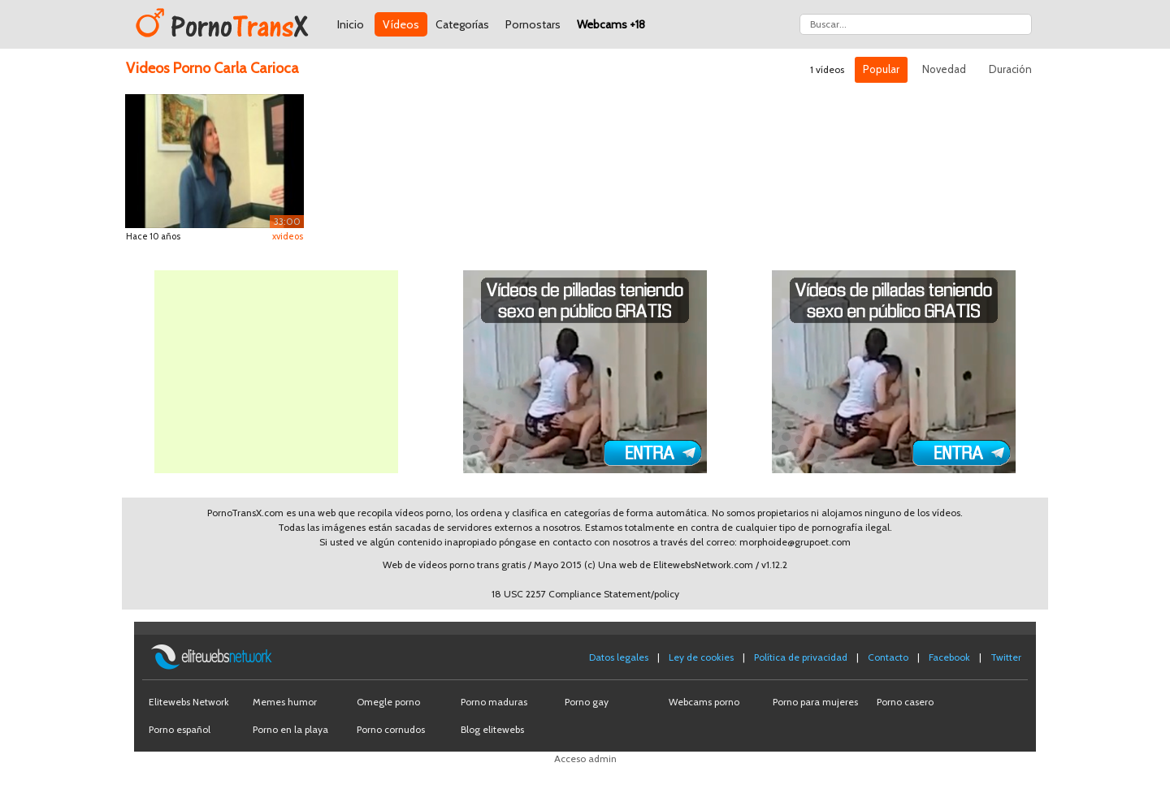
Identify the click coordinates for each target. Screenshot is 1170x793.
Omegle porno (388, 702)
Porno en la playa (290, 729)
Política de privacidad (800, 657)
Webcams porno (704, 702)
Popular (881, 68)
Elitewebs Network (189, 702)
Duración (1010, 68)
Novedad (944, 68)
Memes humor (285, 702)
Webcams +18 (611, 24)
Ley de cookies (701, 657)
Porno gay (587, 702)
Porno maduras (494, 702)
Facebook (949, 657)
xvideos (287, 236)
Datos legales (618, 657)
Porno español (179, 729)
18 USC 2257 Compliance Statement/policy (585, 594)
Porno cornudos (391, 729)
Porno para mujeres (815, 702)
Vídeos (401, 24)
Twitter (1005, 657)
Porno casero (905, 702)
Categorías (462, 24)
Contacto (888, 657)
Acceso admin (585, 758)
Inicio (350, 24)
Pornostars (533, 24)
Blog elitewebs (492, 729)
